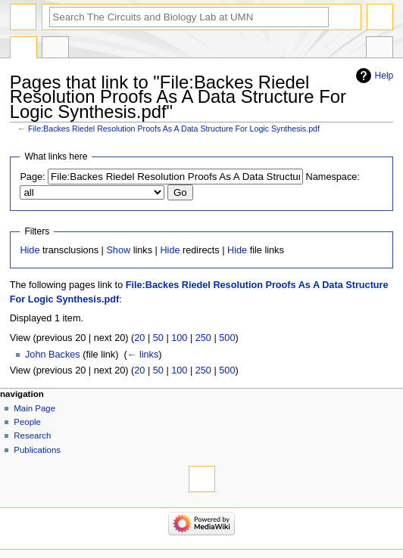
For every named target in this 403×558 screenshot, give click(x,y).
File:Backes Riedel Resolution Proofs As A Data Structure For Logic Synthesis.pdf (174, 128)
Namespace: (333, 177)
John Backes (52, 354)
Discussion (55, 49)
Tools (379, 49)
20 (139, 338)
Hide (29, 250)
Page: (32, 177)
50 (158, 338)
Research (32, 435)
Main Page (34, 408)
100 (179, 338)
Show (118, 250)
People (27, 421)
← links (143, 354)
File (23, 49)
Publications (37, 449)
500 (227, 338)
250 (203, 338)
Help (384, 75)
